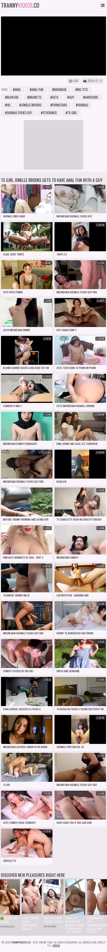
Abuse (56, 945)
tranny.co (20, 5)
